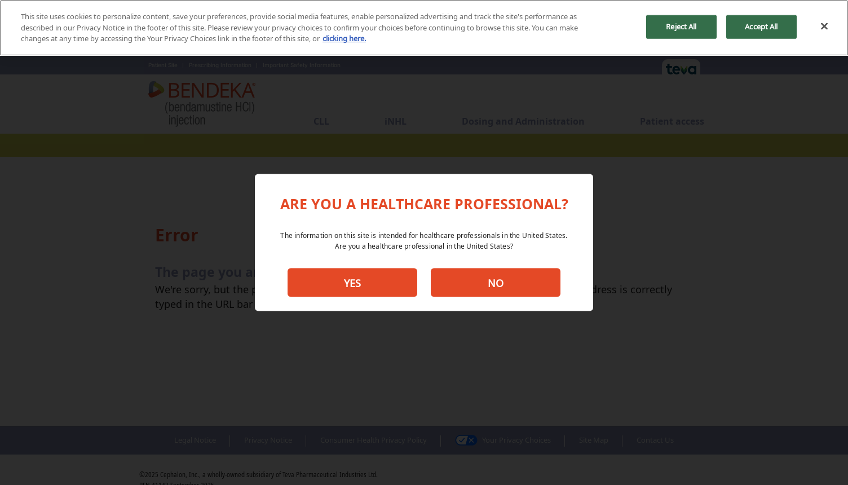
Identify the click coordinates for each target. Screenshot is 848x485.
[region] (424, 28)
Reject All (681, 26)
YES (352, 282)
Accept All (761, 26)
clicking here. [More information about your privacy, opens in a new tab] (344, 38)
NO (496, 282)
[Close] (824, 26)
